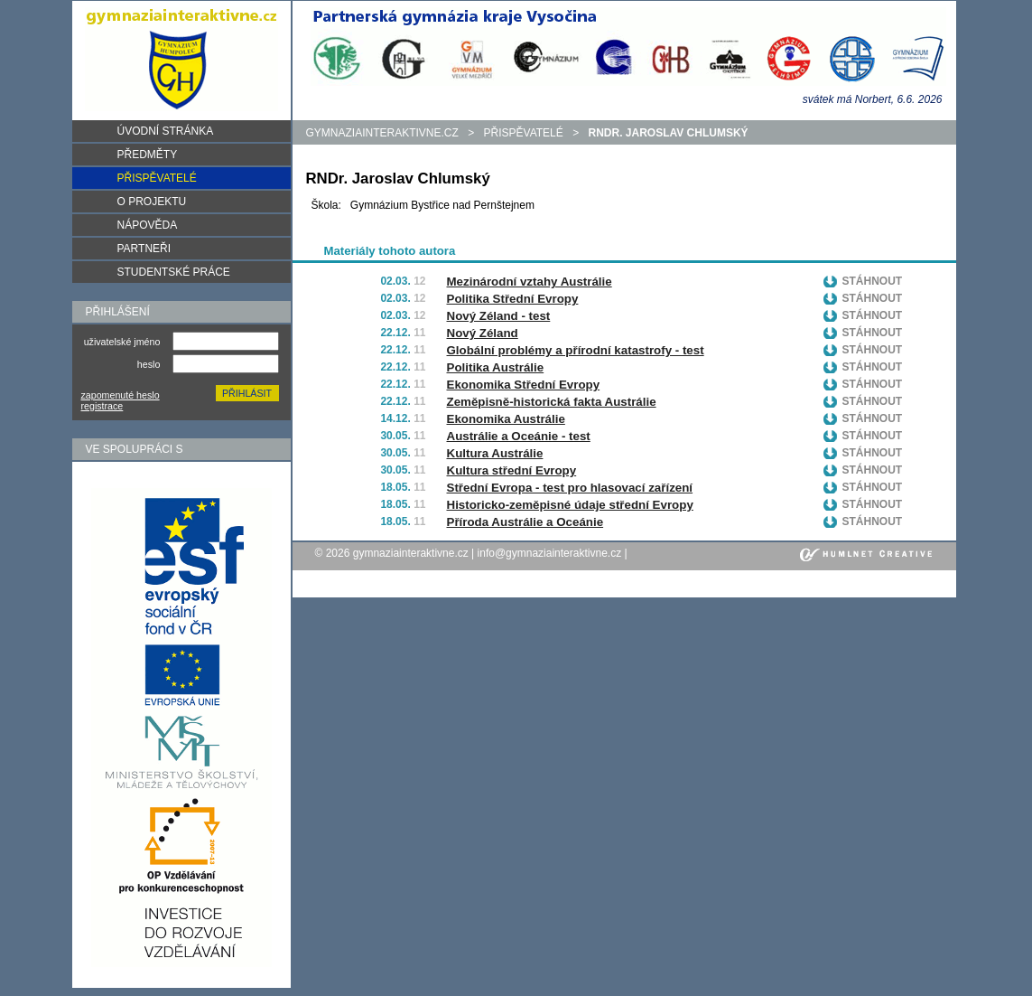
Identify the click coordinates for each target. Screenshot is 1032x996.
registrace (102, 405)
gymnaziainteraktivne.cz (382, 133)
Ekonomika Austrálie (506, 419)
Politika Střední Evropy (513, 298)
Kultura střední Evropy (512, 470)
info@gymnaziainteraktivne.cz (550, 553)
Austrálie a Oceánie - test (518, 436)
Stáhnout (872, 281)
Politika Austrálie (495, 367)
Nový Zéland (482, 333)
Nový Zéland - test (499, 316)
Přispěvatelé (523, 133)
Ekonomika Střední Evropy (523, 384)
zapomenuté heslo (120, 395)
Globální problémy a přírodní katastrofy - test (575, 350)
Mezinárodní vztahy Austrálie (529, 281)
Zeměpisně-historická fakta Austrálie (551, 402)
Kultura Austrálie (495, 453)
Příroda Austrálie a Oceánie (525, 522)
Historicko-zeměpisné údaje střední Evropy (570, 505)
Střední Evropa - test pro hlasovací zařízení (570, 487)
